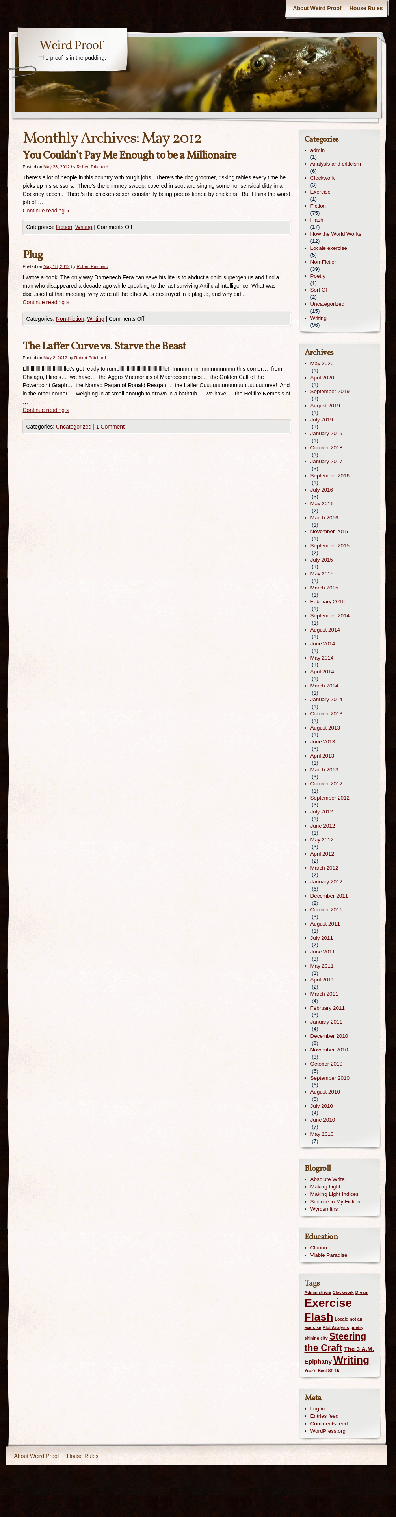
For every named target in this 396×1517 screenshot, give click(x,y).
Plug (33, 255)
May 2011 (322, 966)
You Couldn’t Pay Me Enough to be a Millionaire (129, 155)
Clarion (318, 1248)
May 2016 (322, 503)
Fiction (64, 227)
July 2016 (321, 490)
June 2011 (322, 952)
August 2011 (325, 924)
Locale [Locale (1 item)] (341, 1319)
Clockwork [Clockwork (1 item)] (343, 1292)
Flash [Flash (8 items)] (319, 1317)
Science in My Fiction (335, 1202)
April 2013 (322, 756)
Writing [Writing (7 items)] (351, 1360)
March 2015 (324, 588)
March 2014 (324, 686)
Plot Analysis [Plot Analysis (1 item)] (336, 1327)
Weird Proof (70, 46)
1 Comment (110, 426)
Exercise (320, 192)
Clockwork (322, 178)
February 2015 (327, 601)
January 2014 (326, 699)
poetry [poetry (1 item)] (356, 1327)
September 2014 (330, 616)
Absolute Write (327, 1179)
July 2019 (321, 420)
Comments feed (329, 1423)
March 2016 (324, 518)
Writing (83, 227)
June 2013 (322, 742)
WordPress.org (328, 1431)
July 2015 (321, 560)
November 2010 (329, 1050)
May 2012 (322, 840)
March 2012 (324, 868)
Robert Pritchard (92, 166)
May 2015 (322, 573)
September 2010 (330, 1078)
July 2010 (321, 1106)
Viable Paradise (329, 1255)
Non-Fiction (70, 319)
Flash (316, 220)
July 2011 (321, 938)
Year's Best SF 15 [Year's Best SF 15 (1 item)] (322, 1370)
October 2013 (326, 714)
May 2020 (322, 363)
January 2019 (326, 433)
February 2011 (327, 1008)
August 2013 (325, 728)
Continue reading (46, 210)
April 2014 (322, 671)
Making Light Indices (334, 1194)
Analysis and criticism (335, 164)
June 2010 (322, 1120)
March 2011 (324, 994)
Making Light (325, 1187)
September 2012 (330, 798)
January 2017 (326, 461)
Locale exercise (328, 248)
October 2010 (326, 1064)
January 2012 (326, 882)
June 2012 (322, 826)
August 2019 (325, 405)
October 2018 (326, 448)
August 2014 (325, 630)
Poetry (318, 276)
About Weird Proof (317, 8)
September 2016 (330, 476)
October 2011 (326, 910)
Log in (317, 1409)
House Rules (366, 8)
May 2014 (322, 658)
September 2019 (330, 391)
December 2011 (329, 896)
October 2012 (326, 784)
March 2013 (324, 769)
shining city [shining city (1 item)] (316, 1338)
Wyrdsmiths (324, 1209)
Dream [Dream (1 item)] (361, 1292)
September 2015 (330, 546)
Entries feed (324, 1416)
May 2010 (322, 1134)
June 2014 (322, 644)
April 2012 (322, 854)
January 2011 (326, 1022)
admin (317, 150)
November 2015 (329, 531)
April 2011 (322, 980)
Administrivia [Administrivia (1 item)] (318, 1292)
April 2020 (322, 378)
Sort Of (318, 290)
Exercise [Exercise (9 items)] (328, 1302)
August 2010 (325, 1092)
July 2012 (321, 812)
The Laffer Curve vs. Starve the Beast (104, 346)
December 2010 (329, 1036)
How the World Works (335, 234)
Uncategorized (73, 426)
